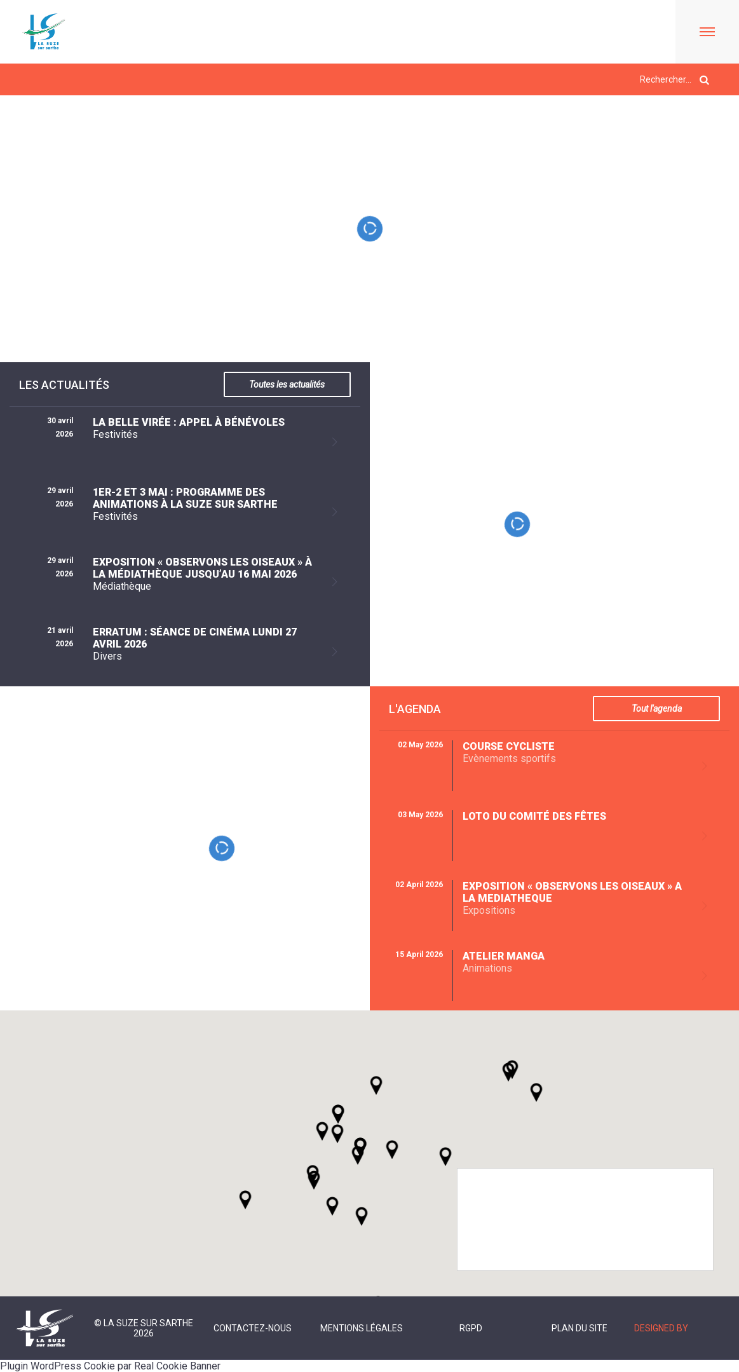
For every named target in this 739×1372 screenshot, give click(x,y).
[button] (392, 1149)
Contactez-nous (253, 1328)
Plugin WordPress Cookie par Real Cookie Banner (110, 1366)
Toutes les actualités (287, 384)
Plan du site (579, 1328)
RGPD (470, 1328)
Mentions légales (361, 1328)
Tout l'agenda (657, 708)
